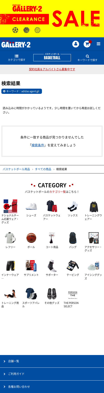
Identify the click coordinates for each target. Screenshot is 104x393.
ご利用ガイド (16, 373)
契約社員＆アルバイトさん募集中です (52, 69)
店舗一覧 (13, 361)
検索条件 (37, 145)
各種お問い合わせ (19, 386)
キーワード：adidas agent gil (22, 91)
